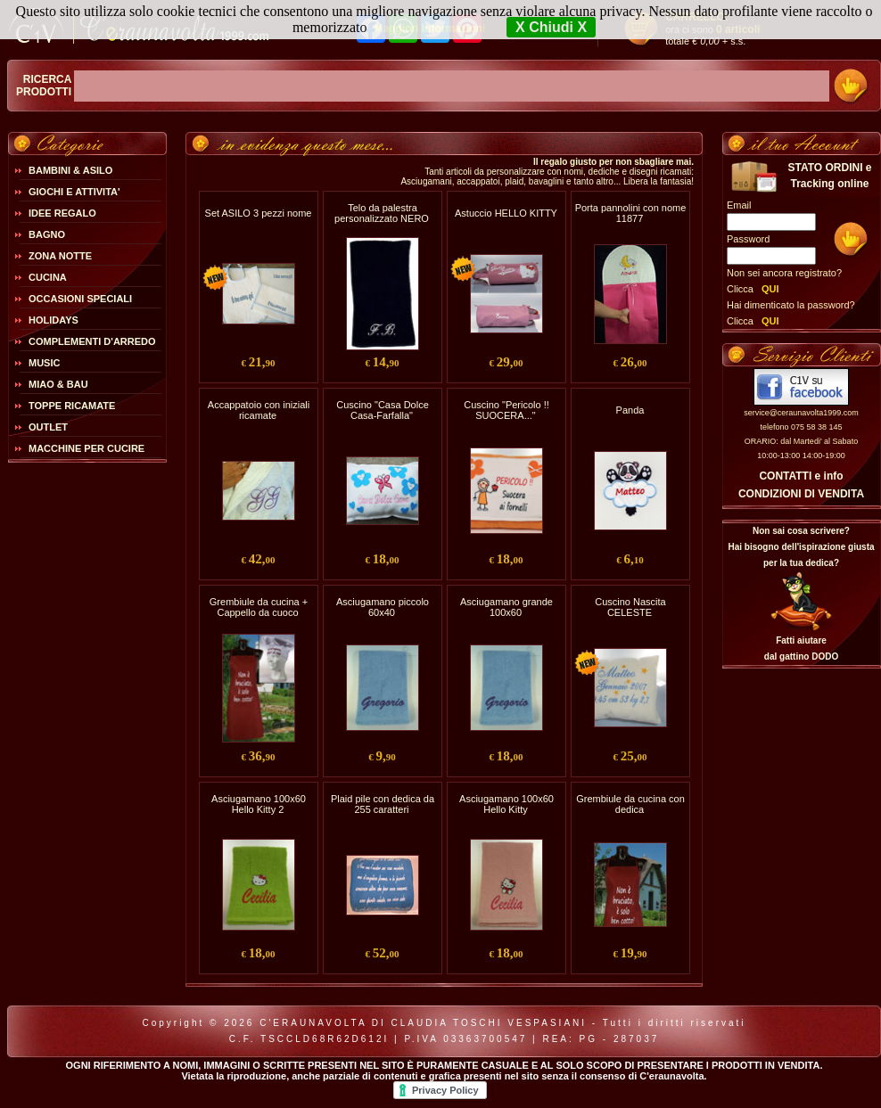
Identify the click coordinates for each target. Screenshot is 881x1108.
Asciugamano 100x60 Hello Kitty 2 (258, 804)
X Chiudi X (551, 27)
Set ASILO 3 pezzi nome (258, 213)
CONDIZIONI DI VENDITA (801, 494)
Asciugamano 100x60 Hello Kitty (506, 804)
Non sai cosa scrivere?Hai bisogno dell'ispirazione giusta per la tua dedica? (801, 547)
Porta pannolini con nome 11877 (631, 213)
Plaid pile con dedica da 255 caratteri (382, 804)
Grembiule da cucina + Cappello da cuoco (259, 607)
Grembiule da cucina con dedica (630, 804)
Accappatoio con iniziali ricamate (258, 410)
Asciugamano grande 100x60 (506, 607)
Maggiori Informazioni (429, 28)
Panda (630, 410)
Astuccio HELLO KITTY (506, 213)
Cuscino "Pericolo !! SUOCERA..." (506, 410)
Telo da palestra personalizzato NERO (381, 213)
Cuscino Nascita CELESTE (630, 607)
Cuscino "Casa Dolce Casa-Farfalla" (382, 410)
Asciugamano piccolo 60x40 (382, 607)
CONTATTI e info (801, 476)
